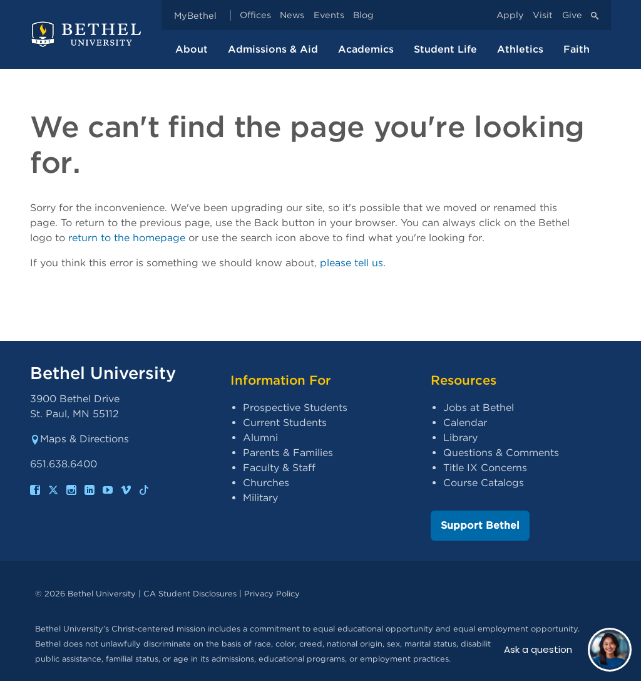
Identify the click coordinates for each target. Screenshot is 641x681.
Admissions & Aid (273, 49)
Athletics (520, 49)
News (292, 15)
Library (460, 438)
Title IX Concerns (485, 468)
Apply (510, 15)
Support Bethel (480, 525)
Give (572, 15)
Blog (363, 15)
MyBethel (195, 15)
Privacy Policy (272, 593)
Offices (255, 15)
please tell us (351, 263)
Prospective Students (295, 407)
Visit (543, 15)
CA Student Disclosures (190, 593)
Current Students (285, 423)
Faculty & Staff (279, 468)
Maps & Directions (79, 439)
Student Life (445, 49)
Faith (576, 49)
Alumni (260, 438)
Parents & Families (288, 453)
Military (260, 498)
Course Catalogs (483, 483)
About (191, 49)
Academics (366, 49)
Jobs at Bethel (478, 407)
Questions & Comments (501, 453)
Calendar (465, 423)
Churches (266, 483)
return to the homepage (126, 238)
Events (329, 15)
